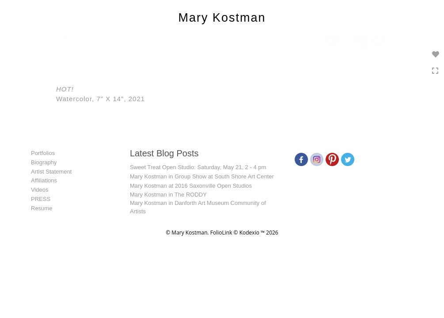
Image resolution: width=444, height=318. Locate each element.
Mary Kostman (222, 17)
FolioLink (221, 232)
